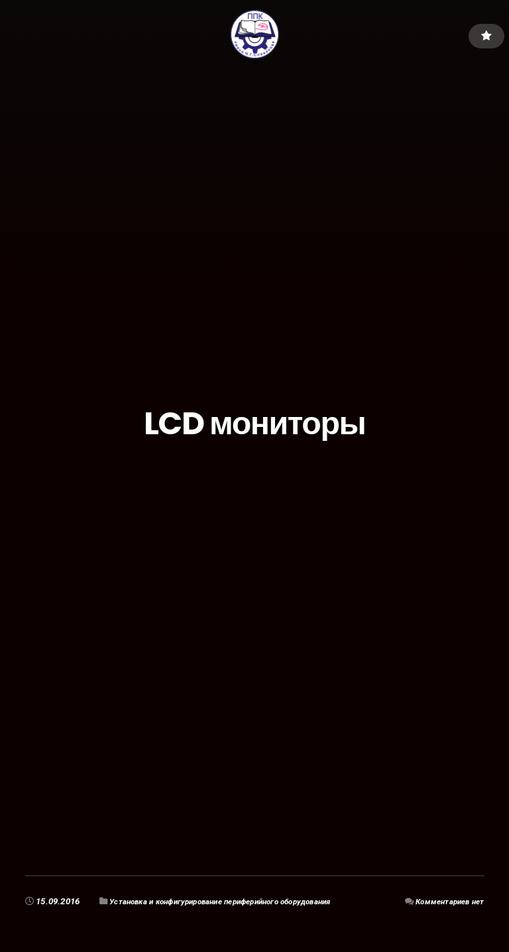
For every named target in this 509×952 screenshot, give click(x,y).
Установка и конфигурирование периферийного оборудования (236, 901)
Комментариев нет (445, 901)
